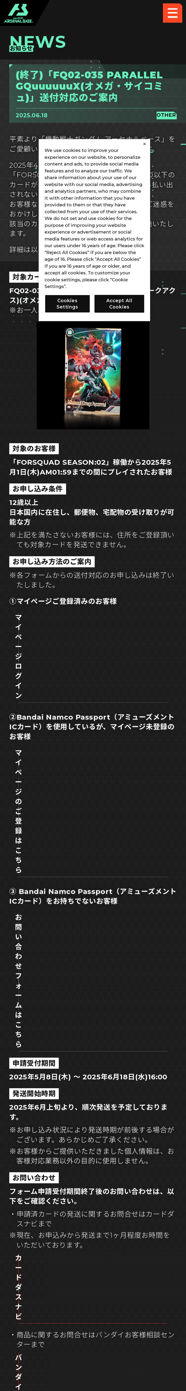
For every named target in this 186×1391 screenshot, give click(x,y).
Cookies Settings (136, 1311)
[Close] (144, 144)
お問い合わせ (136, 1330)
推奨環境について (50, 1311)
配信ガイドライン (93, 1349)
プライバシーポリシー (49, 1330)
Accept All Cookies (119, 304)
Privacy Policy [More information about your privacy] (84, 286)
